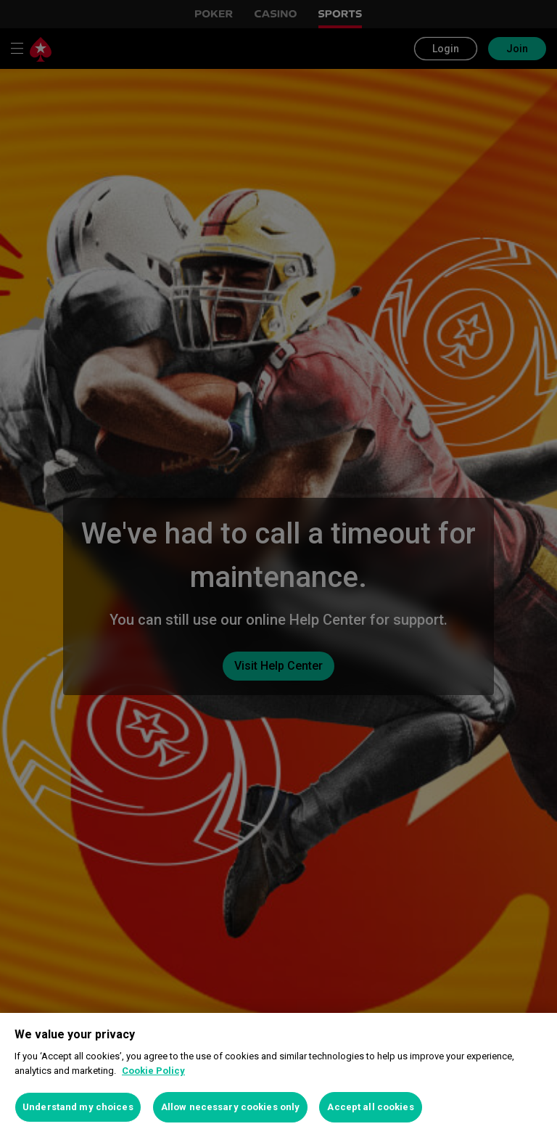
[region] (278, 1075)
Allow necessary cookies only (230, 1106)
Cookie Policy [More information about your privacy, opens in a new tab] (153, 1070)
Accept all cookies (370, 1106)
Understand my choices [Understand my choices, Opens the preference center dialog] (77, 1106)
